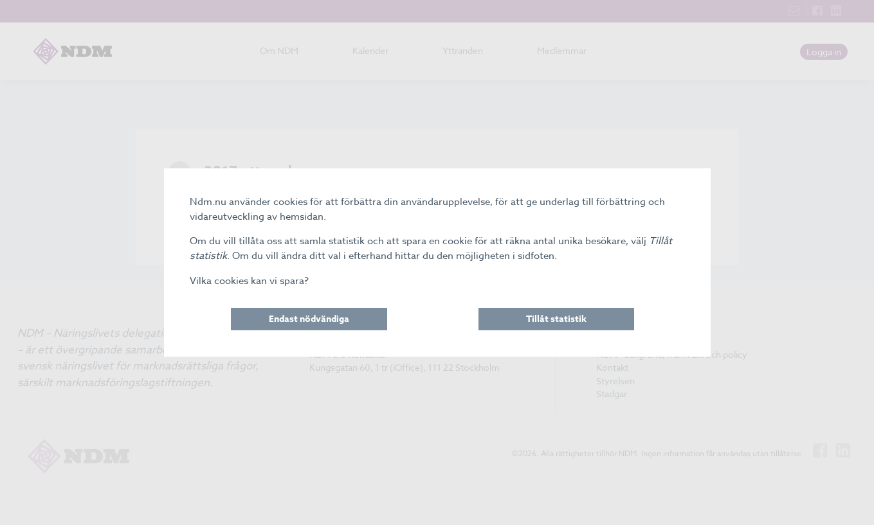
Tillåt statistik (556, 319)
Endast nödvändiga (309, 319)
